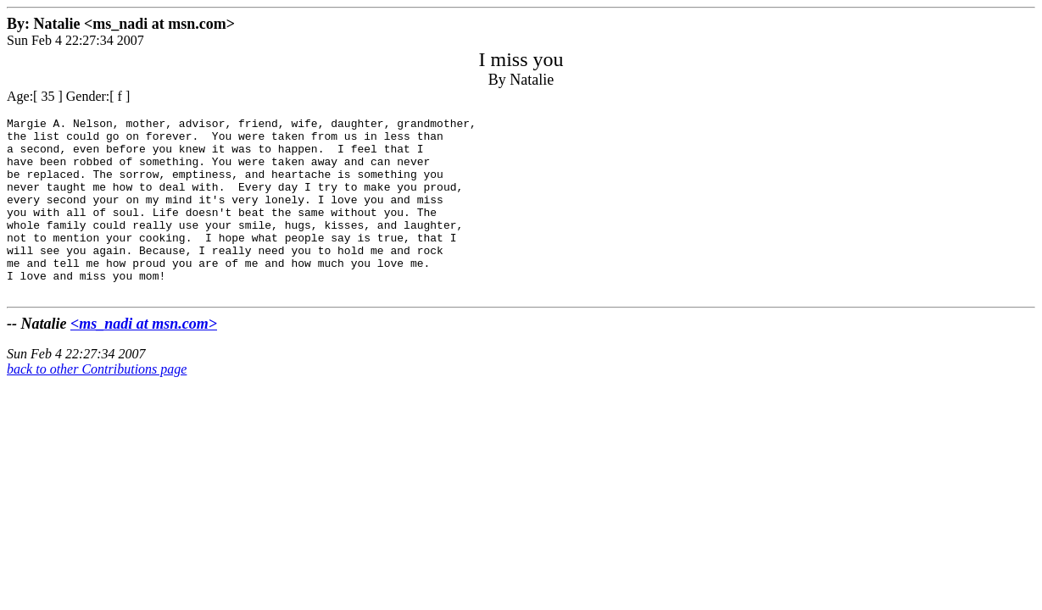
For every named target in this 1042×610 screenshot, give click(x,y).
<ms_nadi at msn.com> (143, 359)
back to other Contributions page (97, 404)
